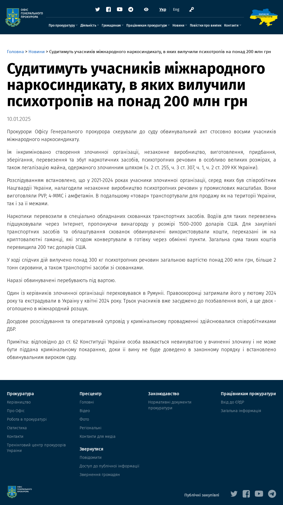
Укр (162, 11)
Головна (15, 51)
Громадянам (111, 27)
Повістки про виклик (206, 27)
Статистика (16, 425)
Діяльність (88, 27)
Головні (87, 402)
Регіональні (91, 425)
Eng (176, 11)
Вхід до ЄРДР (232, 402)
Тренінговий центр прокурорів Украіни (34, 444)
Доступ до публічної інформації (109, 461)
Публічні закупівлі (202, 490)
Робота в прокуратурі (26, 417)
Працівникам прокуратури (146, 27)
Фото (85, 417)
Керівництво (18, 402)
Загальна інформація (240, 410)
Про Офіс (15, 410)
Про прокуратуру (62, 27)
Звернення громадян (99, 469)
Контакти (231, 27)
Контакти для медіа (98, 433)
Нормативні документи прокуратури (167, 405)
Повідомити (90, 454)
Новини (178, 27)
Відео (85, 410)
